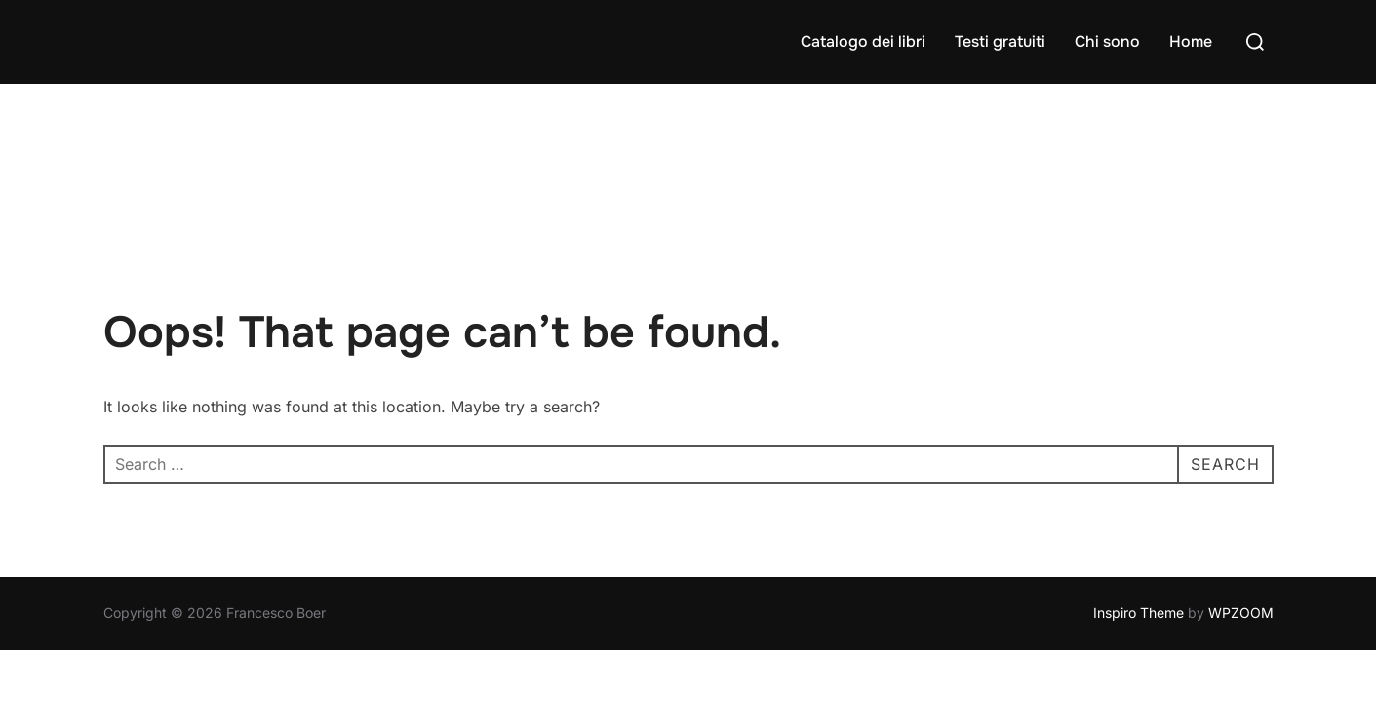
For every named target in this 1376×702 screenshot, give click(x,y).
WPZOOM (1241, 529)
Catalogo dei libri (863, 41)
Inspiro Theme (1138, 529)
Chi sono (1107, 41)
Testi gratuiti (1000, 41)
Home (1190, 41)
